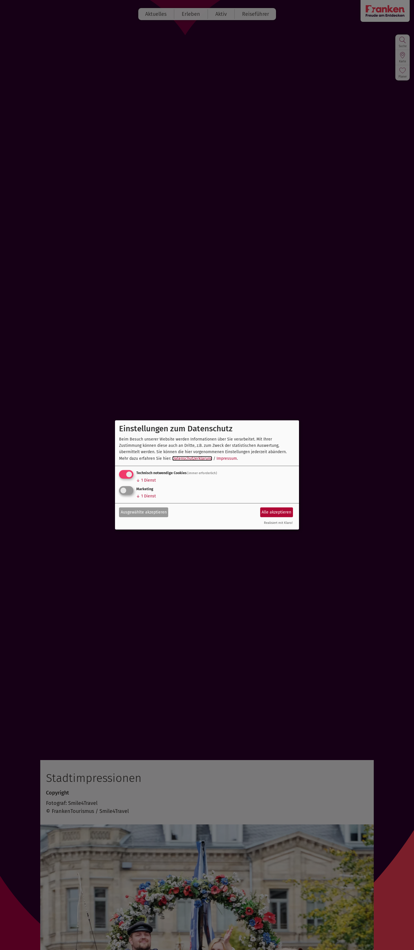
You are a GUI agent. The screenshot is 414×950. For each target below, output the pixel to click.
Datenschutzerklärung (192, 458)
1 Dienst (146, 480)
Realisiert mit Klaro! (278, 523)
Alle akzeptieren (276, 511)
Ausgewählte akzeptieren (144, 511)
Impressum (226, 458)
